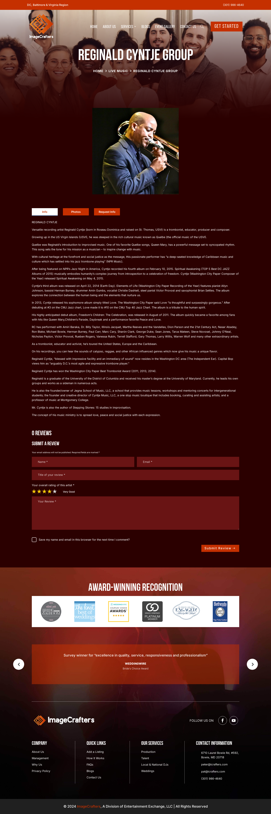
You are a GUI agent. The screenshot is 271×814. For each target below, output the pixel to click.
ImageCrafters (89, 806)
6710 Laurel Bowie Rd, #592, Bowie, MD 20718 (220, 755)
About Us (109, 26)
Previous (18, 664)
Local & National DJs (154, 764)
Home (93, 26)
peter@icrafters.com (214, 764)
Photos (76, 212)
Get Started (226, 26)
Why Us (37, 764)
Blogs (146, 26)
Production (148, 752)
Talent (145, 758)
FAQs (90, 764)
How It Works (95, 758)
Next (252, 664)
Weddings (147, 771)
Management (40, 758)
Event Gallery (165, 26)
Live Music (118, 71)
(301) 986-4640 (233, 5)
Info (44, 212)
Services (127, 26)
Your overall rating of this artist (53, 485)
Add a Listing (95, 752)
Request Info (107, 212)
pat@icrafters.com (213, 771)
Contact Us (188, 26)
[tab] (45, 212)
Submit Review (217, 548)
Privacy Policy (41, 771)
